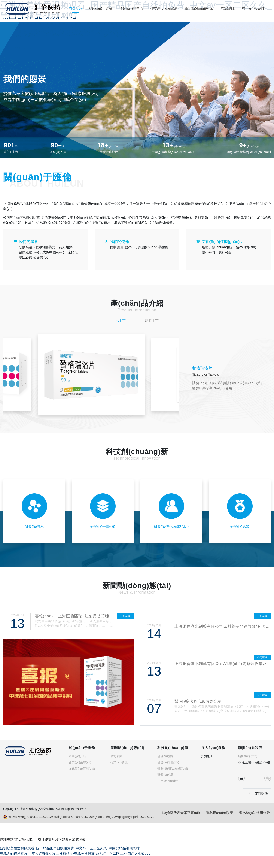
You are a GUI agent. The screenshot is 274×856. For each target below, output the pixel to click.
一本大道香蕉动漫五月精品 (48, 853)
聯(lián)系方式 (247, 756)
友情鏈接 (256, 793)
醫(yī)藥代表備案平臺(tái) (181, 813)
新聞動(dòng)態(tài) (199, 8)
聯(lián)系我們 (253, 8)
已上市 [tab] (120, 320)
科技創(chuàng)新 (164, 8)
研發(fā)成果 (165, 774)
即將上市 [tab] (152, 320)
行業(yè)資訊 (119, 762)
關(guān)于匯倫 (101, 8)
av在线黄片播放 (82, 853)
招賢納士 (228, 8)
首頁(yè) (75, 8)
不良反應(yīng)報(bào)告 (254, 762)
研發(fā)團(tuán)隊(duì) (172, 768)
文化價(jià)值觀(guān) (83, 768)
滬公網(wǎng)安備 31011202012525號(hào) (35, 817)
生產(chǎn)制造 (167, 781)
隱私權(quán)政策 (219, 813)
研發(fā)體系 (165, 756)
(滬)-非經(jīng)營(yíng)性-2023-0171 (130, 817)
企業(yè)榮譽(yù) (80, 762)
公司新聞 (116, 756)
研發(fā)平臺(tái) (168, 762)
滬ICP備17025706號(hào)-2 (85, 817)
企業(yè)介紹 (77, 756)
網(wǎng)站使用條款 (254, 813)
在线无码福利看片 (13, 853)
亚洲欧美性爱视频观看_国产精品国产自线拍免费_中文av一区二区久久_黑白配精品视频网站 (70, 848)
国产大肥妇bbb (139, 853)
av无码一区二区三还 (111, 853)
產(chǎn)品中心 (131, 8)
